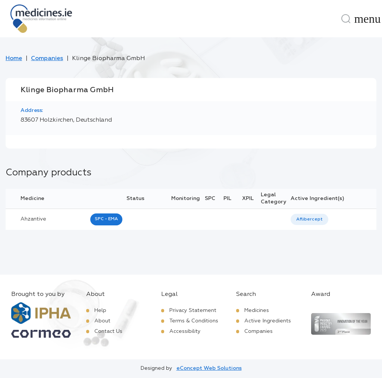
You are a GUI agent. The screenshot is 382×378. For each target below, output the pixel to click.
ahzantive (33, 219)
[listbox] (309, 219)
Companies (47, 59)
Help (100, 310)
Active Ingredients (267, 321)
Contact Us (108, 331)
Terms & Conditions (193, 321)
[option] (309, 219)
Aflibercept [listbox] (309, 219)
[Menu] (367, 19)
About (102, 321)
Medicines (256, 310)
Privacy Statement (192, 310)
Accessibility (185, 331)
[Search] (346, 19)
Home (14, 59)
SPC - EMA (106, 219)
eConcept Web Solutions (209, 368)
